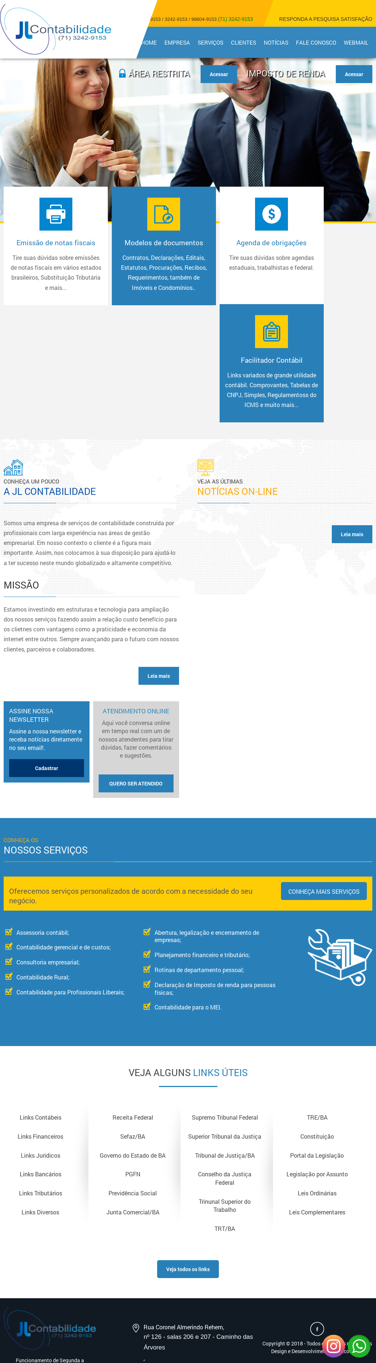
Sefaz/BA (132, 1039)
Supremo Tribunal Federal (225, 1020)
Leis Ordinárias (317, 1096)
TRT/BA (224, 1132)
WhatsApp (359, 1346)
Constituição (317, 1039)
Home (151, 42)
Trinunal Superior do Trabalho (225, 1108)
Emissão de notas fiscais (48, 274)
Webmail (356, 42)
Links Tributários (40, 1096)
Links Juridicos (40, 1058)
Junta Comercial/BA (132, 1115)
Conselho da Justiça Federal (224, 1081)
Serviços (212, 42)
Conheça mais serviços (324, 794)
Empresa (179, 42)
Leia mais (159, 578)
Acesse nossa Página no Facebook (317, 1233)
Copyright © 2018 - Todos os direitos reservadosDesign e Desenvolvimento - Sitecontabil (317, 1251)
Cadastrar (46, 670)
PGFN (132, 1077)
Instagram (333, 1346)
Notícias (277, 42)
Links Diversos (40, 1115)
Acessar (354, 74)
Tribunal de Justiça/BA (225, 1058)
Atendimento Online (136, 652)
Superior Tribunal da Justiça (224, 1039)
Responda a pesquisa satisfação (325, 19)
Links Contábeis (40, 1020)
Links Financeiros (40, 1039)
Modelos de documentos (140, 274)
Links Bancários (40, 1077)
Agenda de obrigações (232, 260)
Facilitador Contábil (324, 275)
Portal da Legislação (317, 1058)
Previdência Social (133, 1096)
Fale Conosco (317, 42)
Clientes (245, 42)
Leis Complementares (317, 1115)
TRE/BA (317, 1020)
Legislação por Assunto (317, 1077)
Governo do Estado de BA (133, 1058)
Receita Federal (133, 1020)
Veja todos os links (188, 1172)
